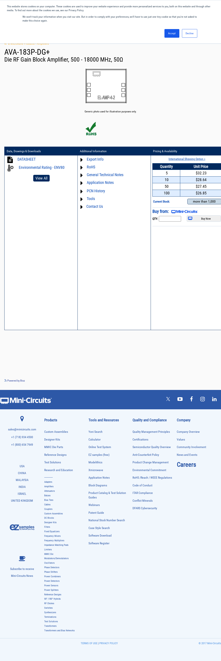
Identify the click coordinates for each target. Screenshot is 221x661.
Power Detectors (52, 581)
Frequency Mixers (52, 536)
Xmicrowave (95, 470)
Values (181, 439)
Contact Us (94, 206)
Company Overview (188, 432)
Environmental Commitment (149, 470)
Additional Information (93, 151)
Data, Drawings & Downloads (24, 151)
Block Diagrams (97, 485)
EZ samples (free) (98, 455)
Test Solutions (52, 462)
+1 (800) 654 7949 (22, 445)
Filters (47, 527)
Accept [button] (172, 33)
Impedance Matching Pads (56, 545)
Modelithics (95, 462)
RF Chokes (49, 603)
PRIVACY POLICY (108, 643)
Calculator (94, 439)
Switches (48, 608)
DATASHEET (26, 159)
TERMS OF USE (89, 643)
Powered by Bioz (14, 380)
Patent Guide (96, 513)
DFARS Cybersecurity (145, 508)
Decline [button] (190, 33)
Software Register (98, 543)
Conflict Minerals (143, 501)
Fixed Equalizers (52, 531)
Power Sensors (51, 585)
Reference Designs (55, 455)
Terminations (50, 617)
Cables (47, 504)
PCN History (96, 191)
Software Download (100, 535)
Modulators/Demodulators (56, 558)
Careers (186, 464)
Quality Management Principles (151, 432)
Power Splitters (51, 590)
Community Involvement (191, 447)
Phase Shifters (51, 572)
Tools (91, 198)
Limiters (48, 549)
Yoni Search (95, 432)
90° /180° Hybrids (52, 598)
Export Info (95, 159)
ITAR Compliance (143, 493)
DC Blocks (49, 518)
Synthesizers (50, 612)
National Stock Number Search (106, 520)
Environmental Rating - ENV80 (42, 167)
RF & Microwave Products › (20, 43)
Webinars (94, 505)
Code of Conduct (142, 485)
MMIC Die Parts (53, 447)
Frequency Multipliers (54, 540)
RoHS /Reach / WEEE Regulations (152, 477)
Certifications (140, 439)
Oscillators (49, 563)
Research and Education (58, 470)
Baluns (47, 495)
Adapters (48, 482)
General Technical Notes (105, 174)
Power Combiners (52, 576)
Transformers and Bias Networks (59, 630)
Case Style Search (99, 528)
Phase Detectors (51, 567)
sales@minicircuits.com (22, 429)
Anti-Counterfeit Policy (146, 455)
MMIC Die (48, 554)
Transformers (50, 626)
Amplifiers (43, 43)
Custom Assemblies (56, 432)
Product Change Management (151, 462)
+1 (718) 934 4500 (22, 437)
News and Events (187, 455)
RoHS (91, 167)
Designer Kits (52, 439)
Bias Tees (48, 500)
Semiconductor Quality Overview (152, 447)
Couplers (48, 509)
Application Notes (100, 182)
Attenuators (49, 491)
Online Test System (99, 447)
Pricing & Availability (165, 151)
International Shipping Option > (187, 159)
